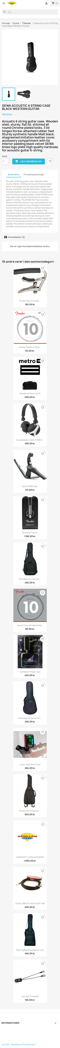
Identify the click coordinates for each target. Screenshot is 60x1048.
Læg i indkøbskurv (28, 161)
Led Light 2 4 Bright (30, 996)
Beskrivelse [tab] (13, 174)
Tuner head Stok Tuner (30, 764)
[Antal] (5, 161)
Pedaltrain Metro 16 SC (30, 393)
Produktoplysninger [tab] (34, 174)
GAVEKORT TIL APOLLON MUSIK (30, 857)
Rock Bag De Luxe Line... (30, 579)
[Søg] (30, 12)
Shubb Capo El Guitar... (30, 301)
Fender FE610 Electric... (30, 811)
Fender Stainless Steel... (30, 347)
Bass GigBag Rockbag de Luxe (30, 950)
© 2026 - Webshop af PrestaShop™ (19, 1044)
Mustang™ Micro (30, 532)
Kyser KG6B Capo (30, 486)
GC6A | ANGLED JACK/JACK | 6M (30, 903)
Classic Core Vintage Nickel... (30, 625)
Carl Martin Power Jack (30, 672)
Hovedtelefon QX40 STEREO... (30, 440)
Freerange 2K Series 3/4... (30, 718)
